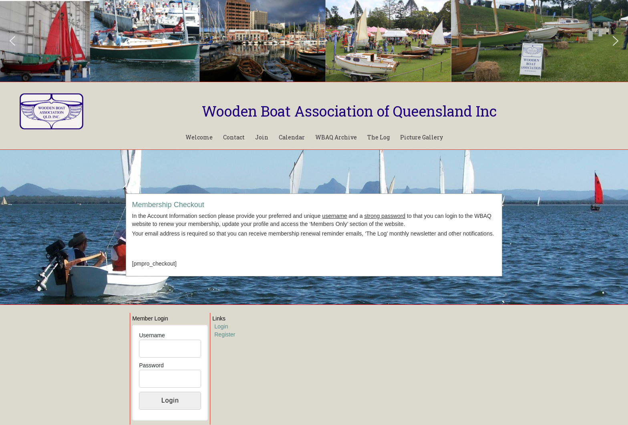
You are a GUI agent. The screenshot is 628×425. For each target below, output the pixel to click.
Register (224, 334)
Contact (234, 137)
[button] (12, 40)
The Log (378, 137)
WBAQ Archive (336, 137)
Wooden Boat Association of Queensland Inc (349, 111)
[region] (314, 41)
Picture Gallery (421, 137)
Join (261, 137)
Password (151, 365)
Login (221, 326)
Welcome (199, 137)
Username (152, 335)
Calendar (292, 137)
